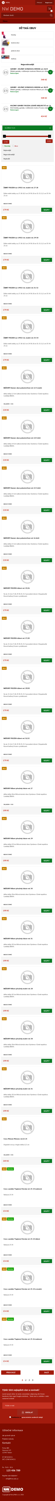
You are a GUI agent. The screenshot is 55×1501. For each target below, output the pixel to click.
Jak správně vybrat (8, 1435)
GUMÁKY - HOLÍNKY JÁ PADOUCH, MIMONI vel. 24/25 (29, 69)
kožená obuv (10, 42)
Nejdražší (7, 159)
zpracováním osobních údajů (32, 1417)
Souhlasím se (26, 1417)
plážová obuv (10, 50)
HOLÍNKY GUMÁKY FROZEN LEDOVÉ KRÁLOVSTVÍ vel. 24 (30, 106)
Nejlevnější (7, 150)
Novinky (7, 146)
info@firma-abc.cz (12, 1479)
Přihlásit (39, 2)
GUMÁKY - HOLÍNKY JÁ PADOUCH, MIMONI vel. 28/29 (29, 87)
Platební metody (8, 1439)
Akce (16, 146)
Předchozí (10, 1372)
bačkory (8, 58)
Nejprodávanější (9, 154)
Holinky (8, 35)
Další (46, 1372)
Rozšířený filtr (10, 128)
